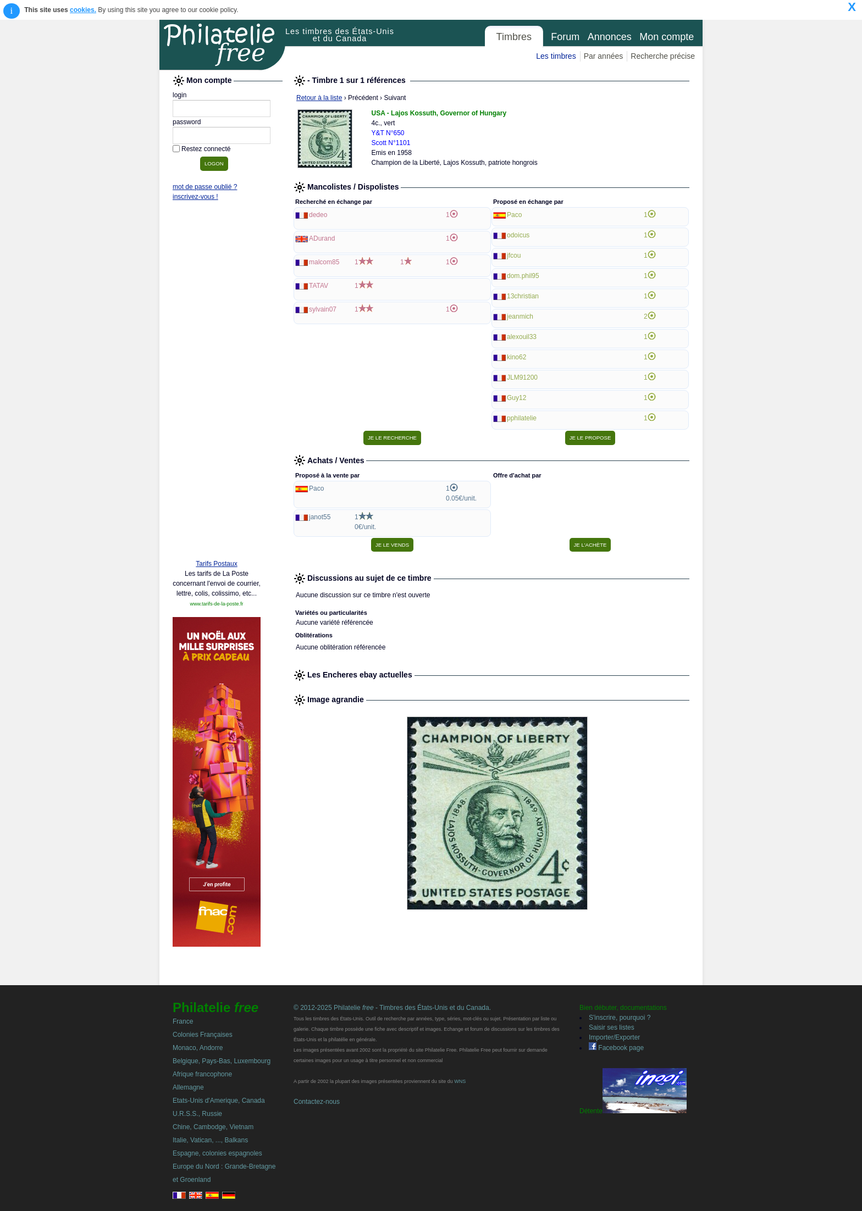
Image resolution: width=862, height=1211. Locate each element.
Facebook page (616, 1048)
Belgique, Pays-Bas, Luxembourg (221, 1061)
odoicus (518, 235)
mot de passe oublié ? (205, 187)
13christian (523, 296)
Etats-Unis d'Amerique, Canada (219, 1100)
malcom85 (324, 262)
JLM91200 (522, 377)
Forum (565, 36)
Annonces (610, 36)
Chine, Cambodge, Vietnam (213, 1127)
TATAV (318, 286)
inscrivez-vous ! (195, 197)
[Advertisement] (217, 383)
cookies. (83, 10)
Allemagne (188, 1087)
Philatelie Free (222, 45)
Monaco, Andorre (198, 1048)
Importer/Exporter (614, 1037)
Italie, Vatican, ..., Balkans (210, 1140)
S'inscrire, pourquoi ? (619, 1017)
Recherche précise (663, 56)
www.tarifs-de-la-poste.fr (216, 604)
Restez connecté (205, 149)
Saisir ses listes (611, 1027)
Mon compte (666, 36)
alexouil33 (522, 337)
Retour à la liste (319, 98)
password (187, 122)
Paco (514, 215)
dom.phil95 (523, 276)
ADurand (322, 238)
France (183, 1021)
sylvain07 (322, 309)
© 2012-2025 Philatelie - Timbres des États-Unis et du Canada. (392, 1008)
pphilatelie (522, 418)
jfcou (514, 255)
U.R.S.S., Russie (197, 1114)
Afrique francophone (202, 1074)
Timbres (514, 36)
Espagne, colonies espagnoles (217, 1153)
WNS (460, 1081)
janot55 (319, 517)
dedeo (318, 215)
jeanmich (520, 316)
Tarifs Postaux (216, 564)
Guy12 (516, 398)
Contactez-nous (317, 1102)
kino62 (516, 357)
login (179, 95)
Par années (603, 56)
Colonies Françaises (203, 1034)
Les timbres (556, 56)
